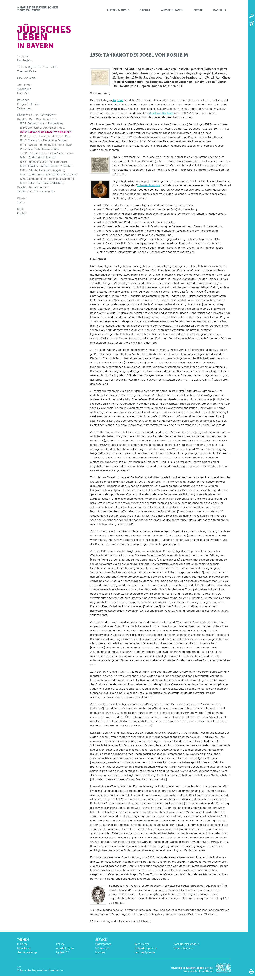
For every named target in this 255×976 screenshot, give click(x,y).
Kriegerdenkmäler (28, 104)
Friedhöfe (23, 93)
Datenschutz (103, 943)
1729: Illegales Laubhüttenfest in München (46, 165)
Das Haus (219, 10)
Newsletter (24, 948)
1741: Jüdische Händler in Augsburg (42, 170)
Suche (21, 202)
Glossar (22, 198)
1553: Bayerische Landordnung (39, 148)
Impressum (102, 948)
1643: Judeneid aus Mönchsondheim (43, 161)
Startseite (23, 56)
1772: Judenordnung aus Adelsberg (42, 182)
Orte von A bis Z (27, 77)
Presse (198, 10)
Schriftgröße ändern (186, 943)
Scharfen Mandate (148, 185)
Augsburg (118, 100)
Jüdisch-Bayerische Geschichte (37, 67)
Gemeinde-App (27, 952)
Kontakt (22, 213)
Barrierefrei (141, 943)
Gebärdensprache (145, 948)
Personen (23, 99)
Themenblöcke (26, 71)
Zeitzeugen (24, 108)
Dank (20, 209)
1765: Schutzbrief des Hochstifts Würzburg (47, 178)
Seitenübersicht (183, 948)
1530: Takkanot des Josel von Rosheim (46, 132)
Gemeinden (24, 84)
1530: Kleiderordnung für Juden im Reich (46, 136)
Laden (62, 952)
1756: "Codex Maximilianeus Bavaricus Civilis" (49, 174)
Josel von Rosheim (161, 112)
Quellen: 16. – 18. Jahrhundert (36, 119)
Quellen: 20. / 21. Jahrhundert (36, 191)
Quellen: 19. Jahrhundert (33, 187)
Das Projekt (24, 60)
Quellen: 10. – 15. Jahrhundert (36, 114)
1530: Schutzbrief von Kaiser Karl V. (42, 127)
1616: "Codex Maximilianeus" (38, 157)
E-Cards (22, 943)
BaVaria (145, 10)
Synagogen (24, 88)
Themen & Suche (118, 10)
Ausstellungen (172, 10)
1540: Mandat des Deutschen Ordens (43, 140)
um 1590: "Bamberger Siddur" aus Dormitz (47, 153)
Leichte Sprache (144, 952)
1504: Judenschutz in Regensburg (41, 123)
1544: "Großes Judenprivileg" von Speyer (46, 144)
